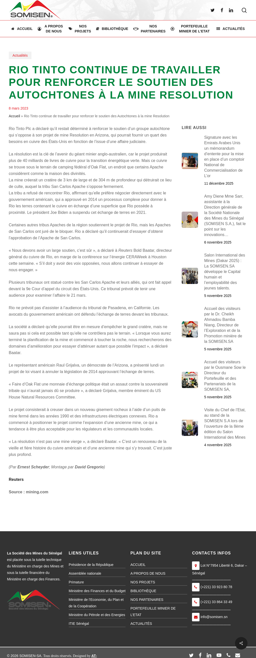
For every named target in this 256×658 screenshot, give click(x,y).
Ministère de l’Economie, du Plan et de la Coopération (96, 603)
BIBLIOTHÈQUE (143, 591)
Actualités (20, 55)
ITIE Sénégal (79, 624)
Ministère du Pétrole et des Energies (97, 615)
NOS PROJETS (142, 582)
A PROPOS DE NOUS (148, 573)
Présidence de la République (91, 565)
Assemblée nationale (85, 573)
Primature (76, 582)
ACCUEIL (138, 565)
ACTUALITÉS (141, 624)
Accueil (14, 116)
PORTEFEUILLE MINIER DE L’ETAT (153, 611)
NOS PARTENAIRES (147, 600)
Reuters (16, 479)
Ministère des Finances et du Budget (97, 591)
